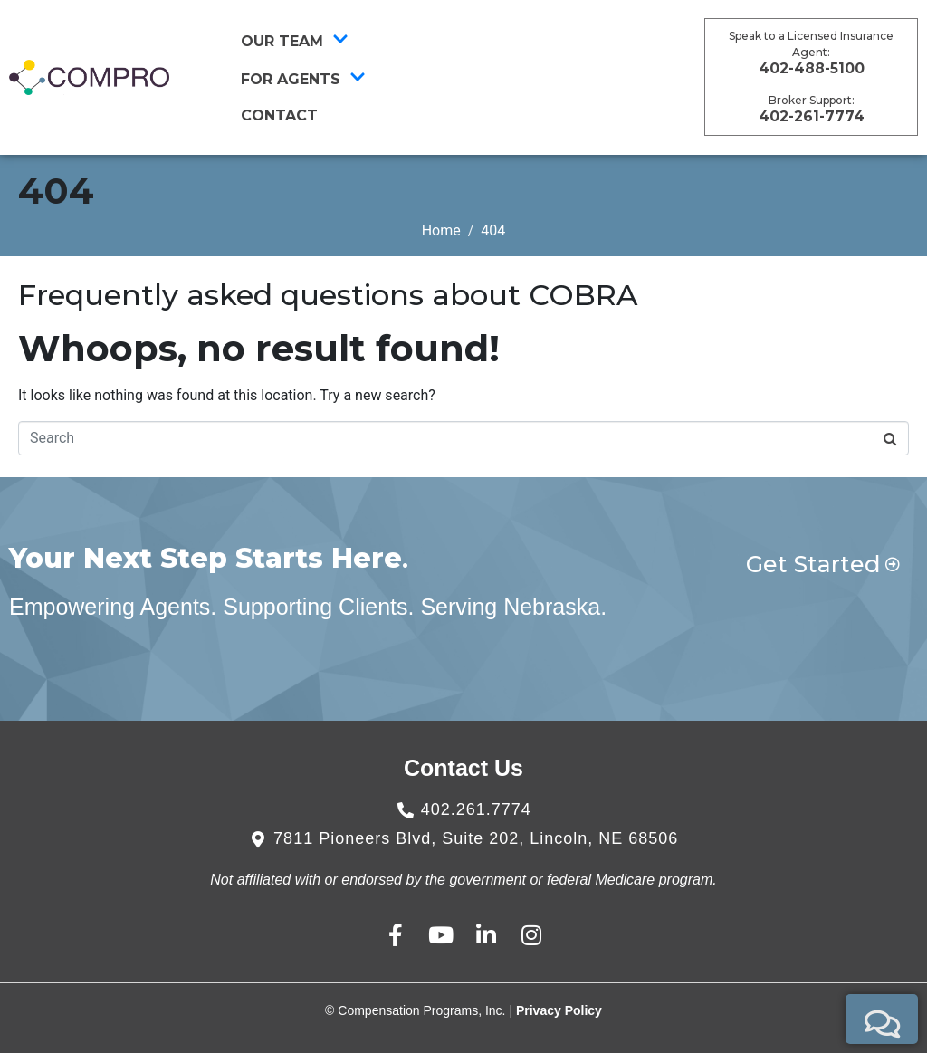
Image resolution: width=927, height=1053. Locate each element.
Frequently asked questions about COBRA (327, 294)
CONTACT (279, 115)
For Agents (303, 79)
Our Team (295, 41)
